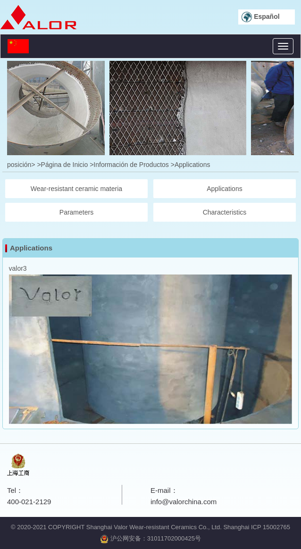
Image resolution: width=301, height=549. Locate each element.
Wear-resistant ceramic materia (76, 188)
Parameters (76, 212)
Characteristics (225, 212)
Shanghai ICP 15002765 (256, 527)
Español (260, 17)
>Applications (190, 164)
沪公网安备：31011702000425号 (150, 538)
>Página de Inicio (62, 164)
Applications (224, 188)
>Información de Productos (129, 164)
